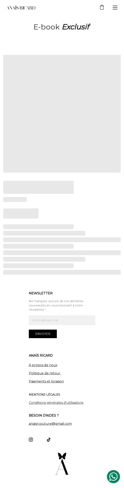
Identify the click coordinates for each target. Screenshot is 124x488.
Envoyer (42, 334)
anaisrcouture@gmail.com (50, 424)
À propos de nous (43, 365)
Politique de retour (45, 373)
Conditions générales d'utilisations (56, 403)
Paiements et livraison (46, 381)
